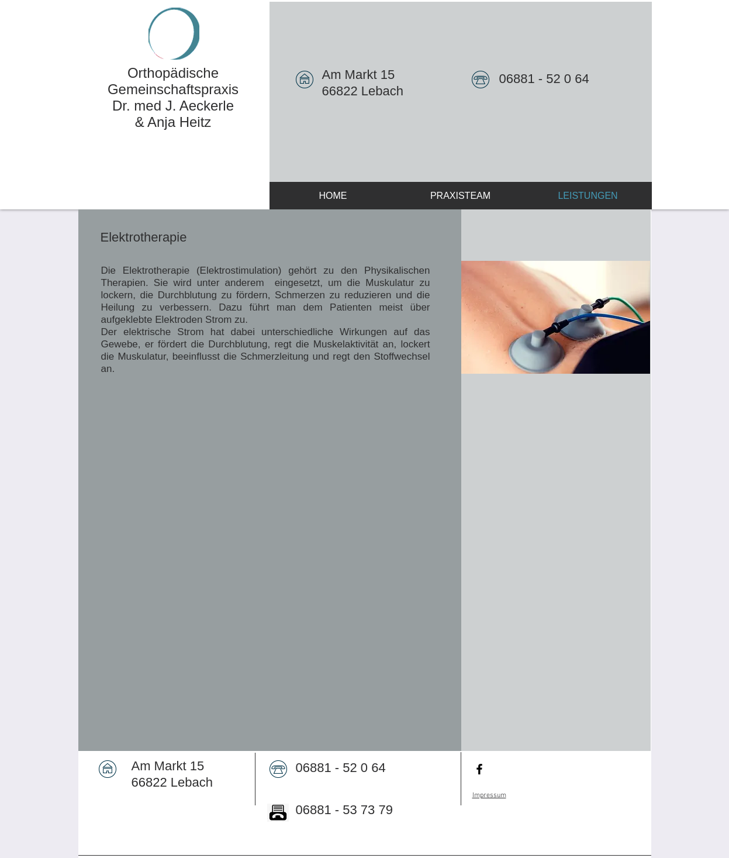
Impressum (489, 795)
